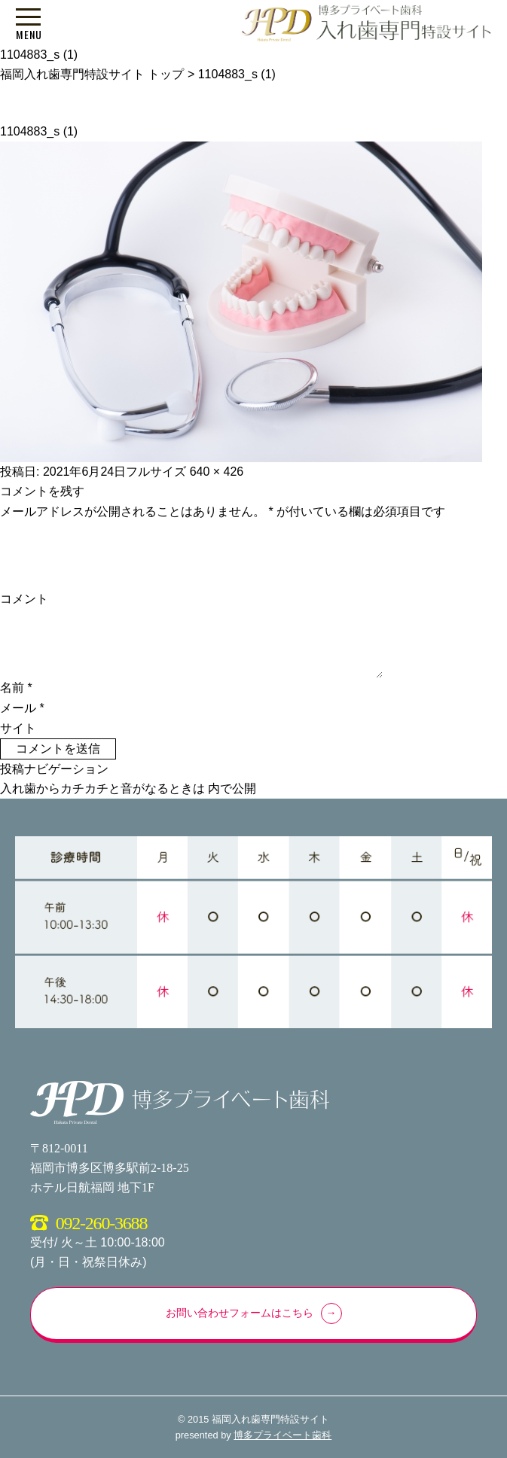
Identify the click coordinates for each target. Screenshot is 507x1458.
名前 (16, 687)
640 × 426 (217, 471)
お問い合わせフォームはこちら (239, 1313)
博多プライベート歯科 (282, 1435)
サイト (18, 728)
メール (22, 708)
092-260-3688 (102, 1223)
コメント (24, 598)
